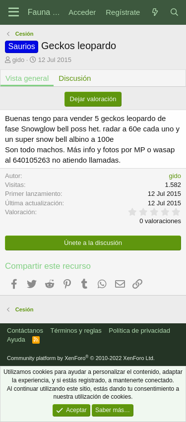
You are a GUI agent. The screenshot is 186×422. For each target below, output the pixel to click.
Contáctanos (25, 330)
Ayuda (16, 339)
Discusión (75, 78)
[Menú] (13, 12)
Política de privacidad (139, 330)
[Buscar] (174, 12)
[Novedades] (154, 12)
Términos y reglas (76, 330)
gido (18, 59)
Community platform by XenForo (81, 358)
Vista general (27, 78)
